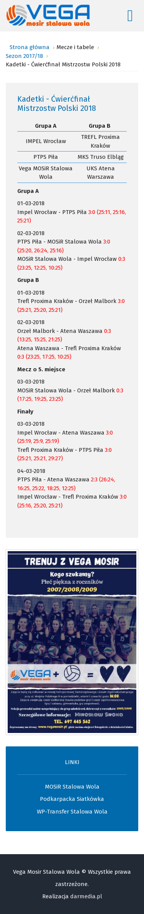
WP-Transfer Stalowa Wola (72, 811)
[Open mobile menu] (130, 16)
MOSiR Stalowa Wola (72, 786)
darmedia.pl (86, 896)
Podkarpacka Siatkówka (72, 798)
